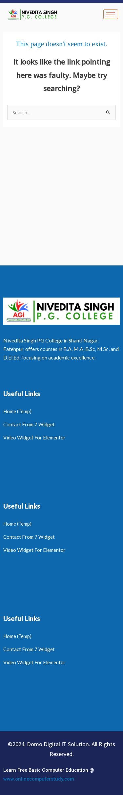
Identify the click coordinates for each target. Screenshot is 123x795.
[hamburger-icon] (110, 14)
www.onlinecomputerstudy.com (38, 779)
